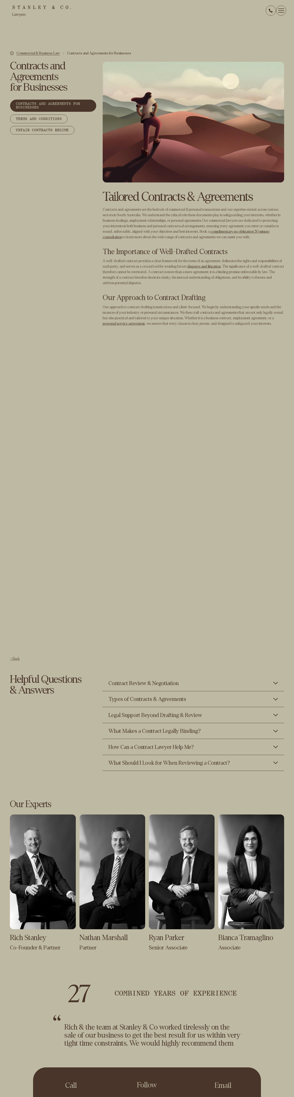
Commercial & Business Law (38, 53)
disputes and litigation (204, 266)
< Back (15, 658)
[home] (41, 11)
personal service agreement (124, 323)
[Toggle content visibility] (193, 683)
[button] (281, 11)
